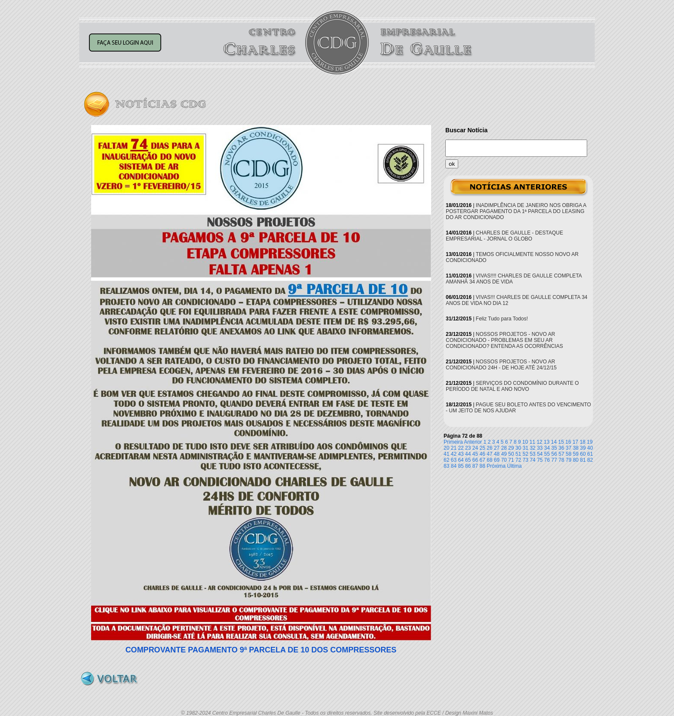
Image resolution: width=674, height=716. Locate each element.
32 (532, 448)
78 (561, 460)
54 (539, 454)
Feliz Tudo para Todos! (502, 319)
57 (561, 454)
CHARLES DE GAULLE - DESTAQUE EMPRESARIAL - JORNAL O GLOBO (504, 236)
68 (489, 460)
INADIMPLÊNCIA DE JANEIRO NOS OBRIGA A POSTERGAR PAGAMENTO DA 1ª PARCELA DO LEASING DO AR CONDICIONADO (516, 211)
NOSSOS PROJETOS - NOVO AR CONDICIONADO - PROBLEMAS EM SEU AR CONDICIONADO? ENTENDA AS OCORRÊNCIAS (504, 340)
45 (475, 454)
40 (590, 448)
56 (554, 454)
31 (525, 448)
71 (511, 460)
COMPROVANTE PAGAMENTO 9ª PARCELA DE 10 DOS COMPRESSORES (261, 650)
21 (453, 448)
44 (468, 454)
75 (539, 460)
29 (511, 448)
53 (532, 454)
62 (446, 460)
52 (525, 454)
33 (539, 448)
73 (525, 460)
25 (482, 448)
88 (482, 466)
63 (453, 460)
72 (518, 460)
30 (518, 448)
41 (446, 454)
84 (453, 466)
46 (482, 454)
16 (568, 442)
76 (547, 460)
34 (547, 448)
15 (561, 442)
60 (582, 454)
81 (582, 460)
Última (514, 466)
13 (546, 442)
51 (518, 454)
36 (561, 448)
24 (475, 448)
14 (554, 442)
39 (582, 448)
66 (475, 460)
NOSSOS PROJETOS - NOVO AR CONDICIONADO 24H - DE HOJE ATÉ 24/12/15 (501, 365)
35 (554, 448)
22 (460, 448)
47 (489, 454)
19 (589, 442)
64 (460, 460)
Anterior (473, 442)
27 (496, 448)
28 (504, 448)
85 (460, 466)
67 (482, 460)
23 (468, 448)
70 (504, 460)
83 (446, 466)
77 (554, 460)
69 (496, 460)
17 (575, 442)
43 (460, 454)
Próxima (496, 466)
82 (590, 460)
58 (568, 454)
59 (576, 454)
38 (576, 448)
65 (468, 460)
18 (582, 442)
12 (539, 442)
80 (576, 460)
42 (453, 454)
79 (568, 460)
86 (468, 466)
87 (475, 466)
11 (532, 442)
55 (547, 454)
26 (489, 448)
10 (525, 442)
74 (532, 460)
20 (446, 448)
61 (590, 454)
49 (504, 454)
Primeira (453, 442)
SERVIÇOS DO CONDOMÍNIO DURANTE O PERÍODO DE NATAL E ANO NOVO (512, 386)
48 (496, 454)
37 (568, 448)
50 (511, 454)
